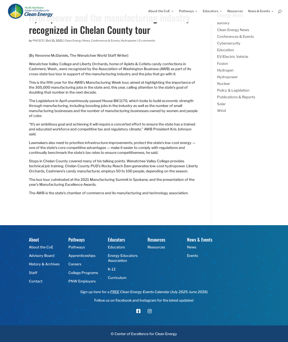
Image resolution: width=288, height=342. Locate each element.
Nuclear (223, 84)
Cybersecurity (228, 43)
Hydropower (129, 40)
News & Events (259, 11)
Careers (74, 264)
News (191, 247)
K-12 (112, 269)
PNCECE (38, 40)
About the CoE (159, 11)
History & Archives (44, 264)
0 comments (147, 40)
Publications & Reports (236, 97)
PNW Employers (82, 281)
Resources (235, 11)
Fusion (222, 63)
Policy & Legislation (233, 90)
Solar (221, 104)
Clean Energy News (77, 40)
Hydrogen (225, 70)
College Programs (83, 273)
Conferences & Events (105, 40)
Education (225, 50)
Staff (33, 273)
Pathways (186, 11)
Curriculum (117, 278)
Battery (223, 23)
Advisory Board (41, 256)
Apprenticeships (81, 256)
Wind (221, 111)
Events (192, 256)
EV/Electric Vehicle (232, 57)
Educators (210, 11)
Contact (35, 281)
